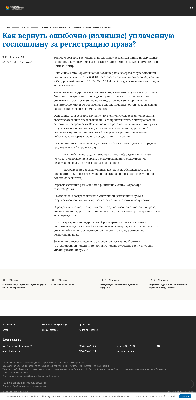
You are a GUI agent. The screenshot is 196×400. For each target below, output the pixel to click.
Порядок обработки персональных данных (24, 386)
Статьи (6, 330)
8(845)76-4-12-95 (87, 351)
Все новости (8, 324)
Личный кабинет (107, 185)
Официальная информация (54, 324)
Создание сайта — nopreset (180, 392)
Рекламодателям (49, 330)
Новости (25, 42)
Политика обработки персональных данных (24, 383)
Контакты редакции (89, 330)
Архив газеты (85, 324)
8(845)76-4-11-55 (87, 346)
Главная (6, 42)
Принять (185, 396)
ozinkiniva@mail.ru (11, 351)
